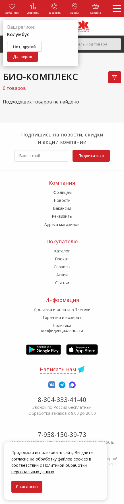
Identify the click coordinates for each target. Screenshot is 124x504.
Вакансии (62, 208)
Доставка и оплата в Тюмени (62, 309)
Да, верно (22, 56)
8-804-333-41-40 (62, 399)
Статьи (62, 282)
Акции (62, 274)
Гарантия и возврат (62, 317)
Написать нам (58, 369)
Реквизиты (62, 216)
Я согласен (27, 486)
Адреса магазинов (62, 224)
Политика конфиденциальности (62, 328)
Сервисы (62, 266)
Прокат (62, 259)
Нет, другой (24, 46)
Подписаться (91, 155)
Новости (62, 200)
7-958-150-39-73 (62, 434)
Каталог (62, 251)
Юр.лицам (62, 192)
